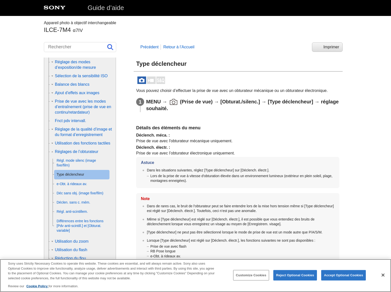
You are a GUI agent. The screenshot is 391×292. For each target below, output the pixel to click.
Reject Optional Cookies (295, 276)
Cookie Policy (37, 287)
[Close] (383, 275)
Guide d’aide (106, 7)
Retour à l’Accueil (179, 47)
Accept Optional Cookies (343, 276)
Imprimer (331, 47)
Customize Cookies (251, 276)
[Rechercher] (80, 47)
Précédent (149, 47)
